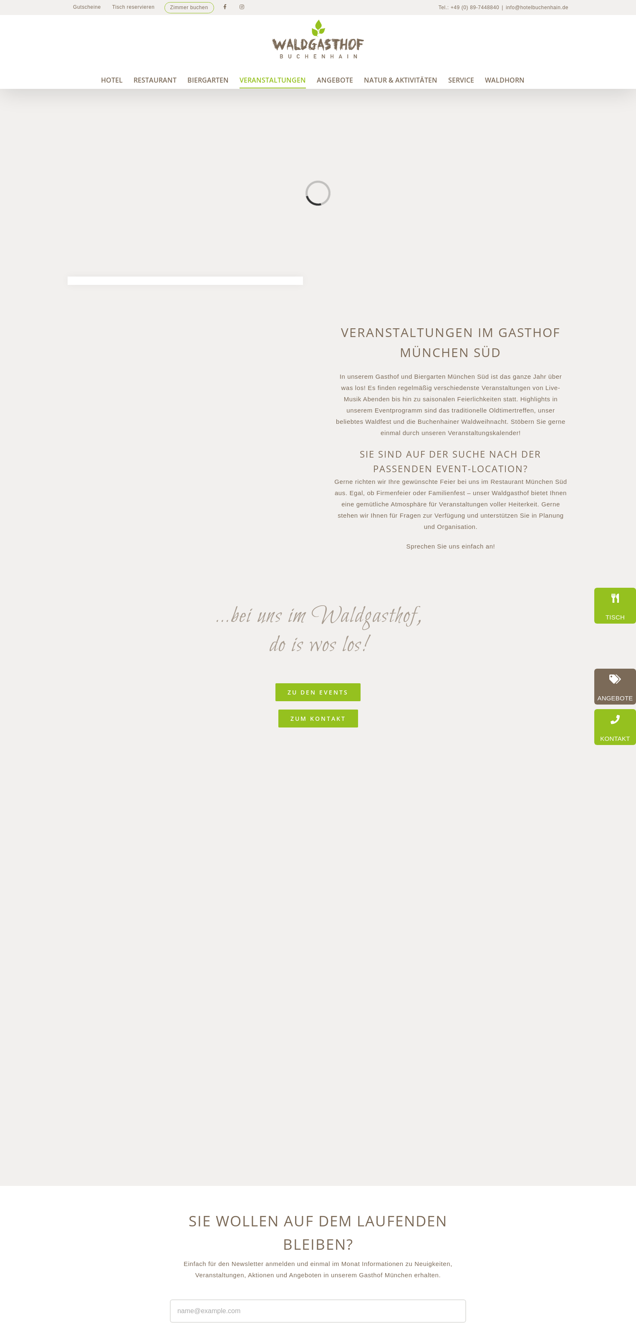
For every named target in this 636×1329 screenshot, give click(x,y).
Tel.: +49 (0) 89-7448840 (469, 7)
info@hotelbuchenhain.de (537, 7)
